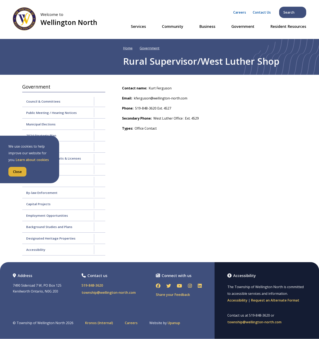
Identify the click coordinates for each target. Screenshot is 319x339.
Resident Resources (288, 26)
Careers (239, 12)
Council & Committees (43, 101)
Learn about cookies (32, 159)
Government (242, 26)
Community (172, 26)
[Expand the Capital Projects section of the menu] (100, 204)
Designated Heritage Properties (51, 238)
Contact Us (262, 12)
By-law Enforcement (41, 193)
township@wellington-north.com (109, 293)
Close (17, 171)
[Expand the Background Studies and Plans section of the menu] (100, 227)
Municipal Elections (41, 124)
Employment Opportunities (47, 215)
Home (128, 48)
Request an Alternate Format (275, 300)
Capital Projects (38, 204)
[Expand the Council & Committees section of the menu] (100, 101)
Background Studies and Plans (49, 227)
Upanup (174, 323)
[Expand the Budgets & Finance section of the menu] (100, 147)
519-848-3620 (92, 285)
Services (138, 26)
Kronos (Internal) (99, 323)
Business (207, 26)
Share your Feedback (173, 294)
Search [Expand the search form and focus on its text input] (293, 12)
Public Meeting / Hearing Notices (51, 113)
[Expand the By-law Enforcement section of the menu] (100, 193)
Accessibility (35, 249)
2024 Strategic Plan (41, 135)
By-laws (32, 181)
